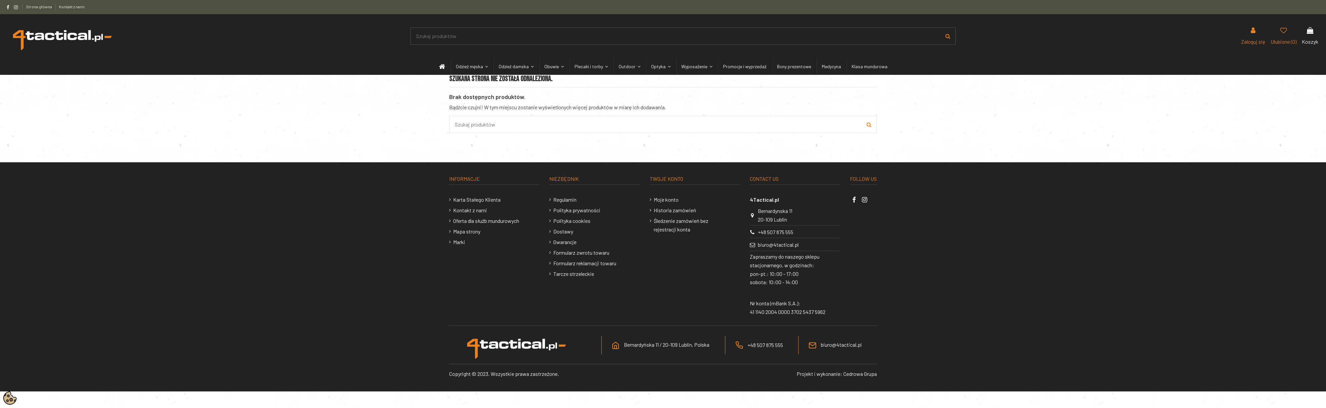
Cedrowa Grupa (860, 374)
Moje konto (666, 199)
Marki (459, 242)
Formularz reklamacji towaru (584, 263)
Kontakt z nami (72, 6)
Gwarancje (564, 242)
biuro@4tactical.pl (778, 244)
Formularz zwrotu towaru (581, 252)
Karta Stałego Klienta (477, 199)
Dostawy (563, 231)
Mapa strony (466, 231)
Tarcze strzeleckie (573, 274)
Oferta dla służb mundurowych (486, 221)
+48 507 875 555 (775, 232)
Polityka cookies (571, 221)
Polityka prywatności (576, 210)
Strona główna (39, 6)
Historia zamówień (675, 210)
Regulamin (564, 199)
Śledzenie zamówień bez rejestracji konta (681, 225)
